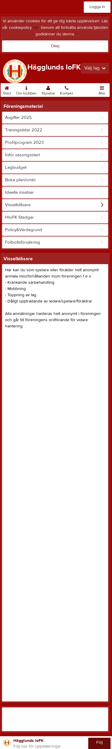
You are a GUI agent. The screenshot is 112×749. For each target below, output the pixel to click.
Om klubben (26, 89)
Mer (102, 89)
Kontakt (66, 89)
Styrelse (48, 89)
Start (7, 89)
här (36, 27)
